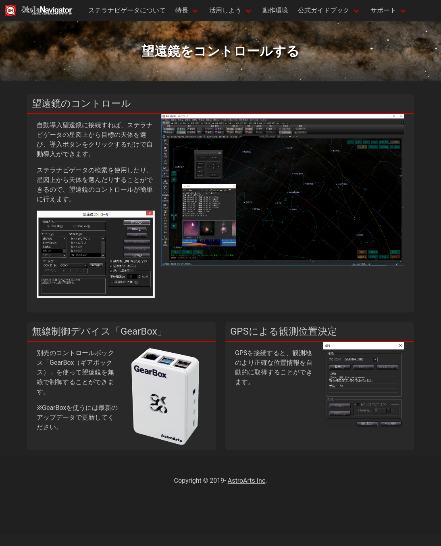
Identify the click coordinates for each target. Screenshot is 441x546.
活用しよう (225, 10)
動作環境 (275, 10)
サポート (383, 10)
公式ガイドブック (323, 10)
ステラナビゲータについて (127, 10)
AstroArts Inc (247, 480)
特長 (181, 10)
